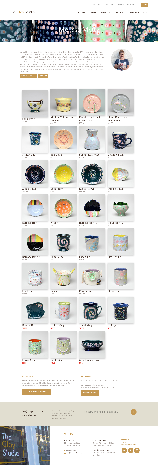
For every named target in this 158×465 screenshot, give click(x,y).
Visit (100, 4)
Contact (121, 4)
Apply (106, 4)
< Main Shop (43, 75)
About (94, 4)
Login (145, 4)
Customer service (90, 392)
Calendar (132, 4)
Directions (125, 440)
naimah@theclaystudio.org (90, 388)
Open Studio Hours (128, 444)
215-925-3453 (70, 450)
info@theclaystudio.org (73, 453)
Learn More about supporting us (36, 391)
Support (113, 4)
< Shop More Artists (28, 75)
